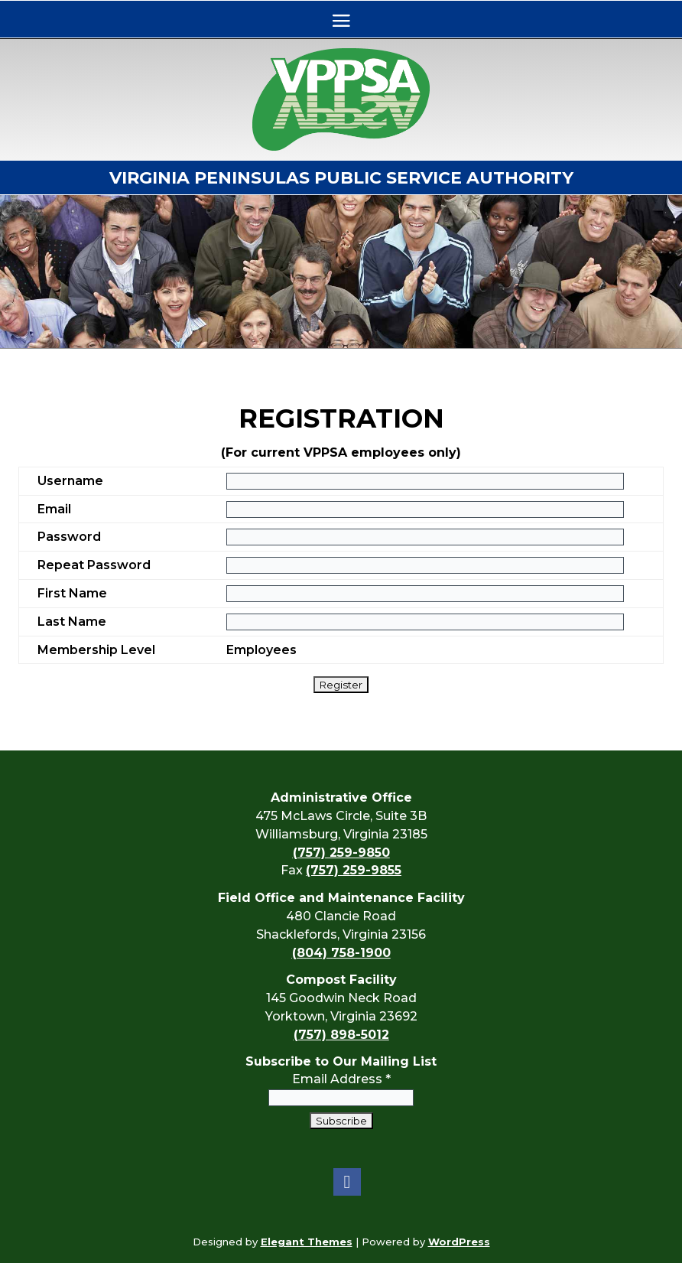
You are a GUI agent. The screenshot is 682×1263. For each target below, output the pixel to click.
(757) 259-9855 (353, 870)
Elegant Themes (306, 1241)
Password (69, 536)
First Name (72, 593)
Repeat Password (94, 565)
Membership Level (96, 650)
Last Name (71, 621)
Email (54, 509)
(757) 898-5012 (341, 1034)
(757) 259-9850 (341, 852)
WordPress (459, 1241)
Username (70, 481)
